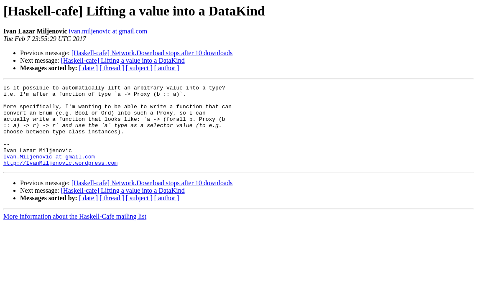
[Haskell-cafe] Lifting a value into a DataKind (123, 60)
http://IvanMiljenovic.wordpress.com (60, 179)
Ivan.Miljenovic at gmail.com (48, 171)
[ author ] (166, 67)
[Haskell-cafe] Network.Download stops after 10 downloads (152, 52)
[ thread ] (111, 67)
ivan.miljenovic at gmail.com (108, 31)
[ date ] (88, 67)
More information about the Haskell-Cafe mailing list (74, 232)
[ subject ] (139, 67)
